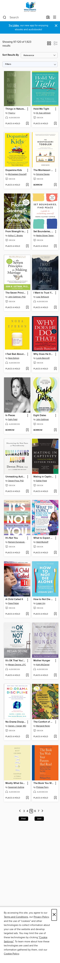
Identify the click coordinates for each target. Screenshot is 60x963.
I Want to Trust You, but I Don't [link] (43, 292)
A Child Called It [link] (14, 599)
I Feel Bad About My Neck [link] (15, 354)
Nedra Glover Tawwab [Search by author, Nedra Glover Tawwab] (45, 235)
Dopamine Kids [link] (13, 170)
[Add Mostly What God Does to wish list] (27, 798)
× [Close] (54, 915)
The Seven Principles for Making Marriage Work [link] (15, 292)
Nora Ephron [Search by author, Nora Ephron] (13, 358)
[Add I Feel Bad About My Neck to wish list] (27, 369)
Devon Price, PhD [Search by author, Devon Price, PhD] (16, 480)
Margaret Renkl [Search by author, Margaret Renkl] (43, 726)
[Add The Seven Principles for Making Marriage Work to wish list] (27, 308)
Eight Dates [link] (39, 415)
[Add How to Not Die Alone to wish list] (55, 614)
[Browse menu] (55, 17)
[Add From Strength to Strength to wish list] (27, 246)
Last (39, 818)
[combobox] (23, 17)
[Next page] (42, 811)
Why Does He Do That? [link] (43, 354)
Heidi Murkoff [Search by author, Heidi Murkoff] (42, 542)
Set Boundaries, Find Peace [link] (43, 231)
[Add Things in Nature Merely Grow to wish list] (27, 124)
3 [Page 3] (24, 811)
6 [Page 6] (35, 811)
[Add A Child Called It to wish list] (27, 614)
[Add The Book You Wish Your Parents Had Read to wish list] (55, 798)
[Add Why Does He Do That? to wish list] (55, 369)
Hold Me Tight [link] (41, 109)
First (23, 818)
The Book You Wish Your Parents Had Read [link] (43, 783)
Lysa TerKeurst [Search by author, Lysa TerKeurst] (42, 297)
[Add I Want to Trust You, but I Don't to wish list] (55, 308)
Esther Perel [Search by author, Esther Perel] (41, 480)
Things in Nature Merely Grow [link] (15, 109)
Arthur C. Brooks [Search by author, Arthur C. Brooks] (15, 235)
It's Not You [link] (11, 538)
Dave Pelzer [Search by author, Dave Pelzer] (13, 603)
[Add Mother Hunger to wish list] (55, 675)
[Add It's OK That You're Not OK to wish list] (27, 675)
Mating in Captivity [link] (43, 476)
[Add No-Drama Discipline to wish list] (27, 737)
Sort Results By (10, 54)
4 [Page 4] (27, 811)
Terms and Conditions (16, 917)
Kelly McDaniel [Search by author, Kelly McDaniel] (42, 664)
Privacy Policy (41, 917)
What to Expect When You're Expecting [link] (43, 538)
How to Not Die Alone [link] (43, 599)
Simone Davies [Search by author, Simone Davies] (43, 174)
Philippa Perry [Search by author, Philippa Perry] (42, 787)
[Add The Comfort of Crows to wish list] (55, 737)
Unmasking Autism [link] (15, 476)
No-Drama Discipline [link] (15, 722)
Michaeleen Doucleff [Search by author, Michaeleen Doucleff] (17, 174)
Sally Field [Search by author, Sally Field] (12, 419)
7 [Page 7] (38, 811)
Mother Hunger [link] (41, 660)
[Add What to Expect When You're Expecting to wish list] (55, 553)
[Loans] (48, 18)
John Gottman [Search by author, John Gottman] (42, 419)
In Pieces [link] (10, 415)
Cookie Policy (11, 953)
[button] (49, 44)
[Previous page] (20, 811)
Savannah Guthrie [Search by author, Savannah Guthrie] (16, 787)
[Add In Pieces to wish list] (27, 430)
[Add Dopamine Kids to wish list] (27, 185)
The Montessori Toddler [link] (43, 170)
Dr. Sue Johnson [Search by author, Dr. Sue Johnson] (43, 113)
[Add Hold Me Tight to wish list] (55, 124)
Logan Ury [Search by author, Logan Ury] (40, 603)
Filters (8, 64)
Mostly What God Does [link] (15, 783)
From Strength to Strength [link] (15, 231)
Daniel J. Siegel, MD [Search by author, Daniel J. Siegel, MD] (17, 726)
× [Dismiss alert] (56, 26)
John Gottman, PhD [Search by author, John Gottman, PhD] (17, 297)
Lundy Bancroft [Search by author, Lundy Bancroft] (43, 358)
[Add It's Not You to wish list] (27, 553)
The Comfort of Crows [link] (43, 722)
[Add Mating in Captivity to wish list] (55, 491)
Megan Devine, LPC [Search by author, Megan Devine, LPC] (17, 664)
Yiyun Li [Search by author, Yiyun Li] (11, 113)
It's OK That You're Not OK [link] (15, 660)
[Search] (4, 17)
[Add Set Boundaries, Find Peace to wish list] (55, 246)
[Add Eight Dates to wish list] (55, 430)
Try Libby (14, 25)
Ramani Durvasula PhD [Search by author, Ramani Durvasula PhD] (17, 542)
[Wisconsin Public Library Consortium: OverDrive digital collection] (30, 7)
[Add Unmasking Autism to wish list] (27, 491)
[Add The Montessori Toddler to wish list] (55, 185)
